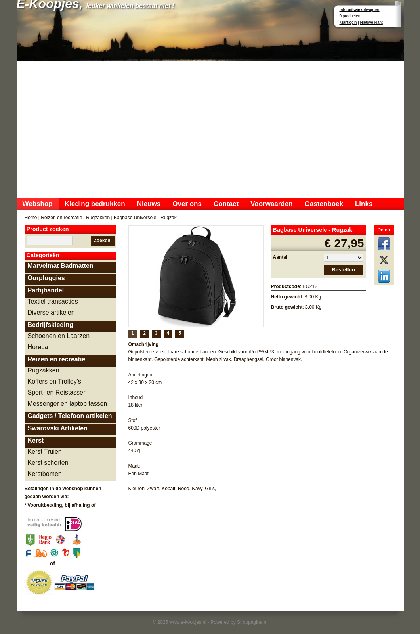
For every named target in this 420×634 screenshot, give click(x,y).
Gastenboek (324, 204)
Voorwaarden (271, 204)
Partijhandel (46, 290)
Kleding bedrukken (95, 204)
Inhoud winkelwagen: (360, 10)
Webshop (38, 204)
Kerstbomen (45, 473)
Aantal (280, 257)
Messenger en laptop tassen (67, 403)
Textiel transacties (53, 301)
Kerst (36, 440)
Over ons (187, 204)
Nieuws (149, 204)
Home (31, 217)
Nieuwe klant (371, 22)
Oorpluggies (46, 278)
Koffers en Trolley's (54, 381)
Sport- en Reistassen (57, 392)
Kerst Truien (45, 451)
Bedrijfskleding (51, 324)
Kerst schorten (48, 462)
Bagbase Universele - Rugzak (145, 217)
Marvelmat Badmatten (61, 265)
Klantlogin (348, 22)
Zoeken (102, 240)
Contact (226, 204)
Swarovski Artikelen (58, 428)
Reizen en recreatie (61, 217)
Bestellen (343, 270)
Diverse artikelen (51, 312)
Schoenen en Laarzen (59, 335)
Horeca (38, 347)
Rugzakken (98, 217)
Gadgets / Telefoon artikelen (70, 415)
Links (363, 204)
